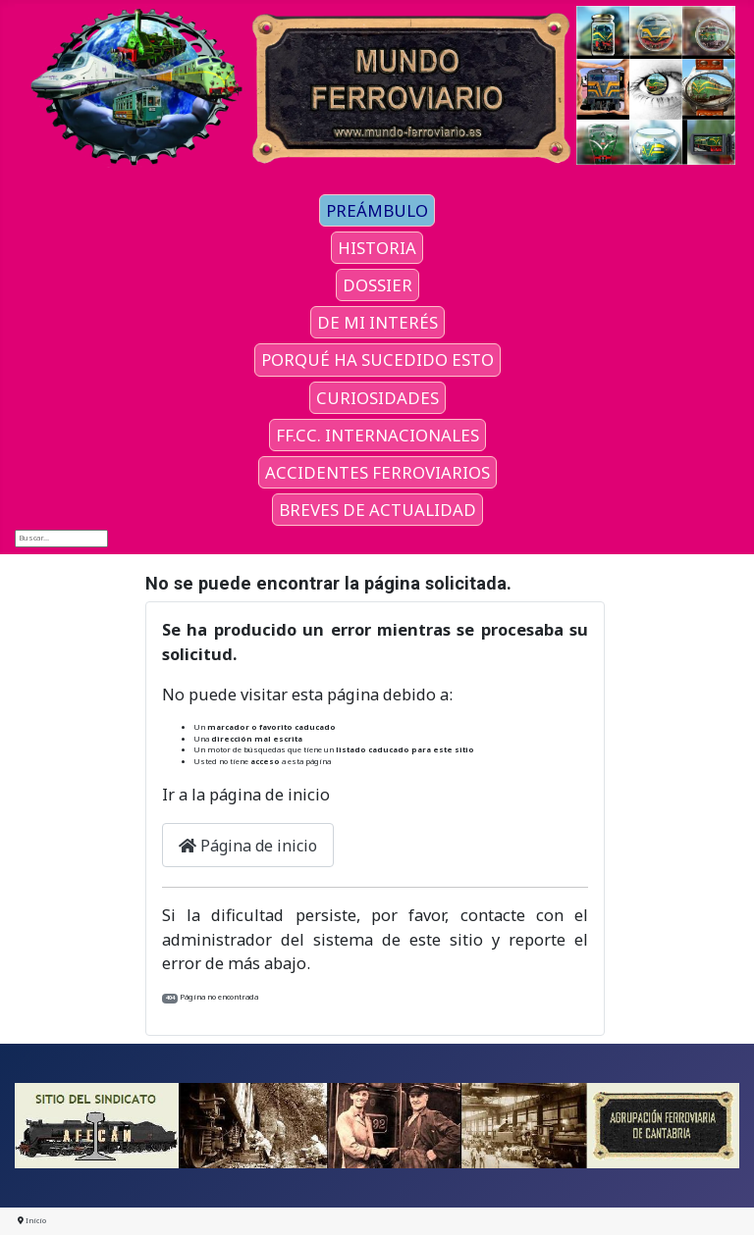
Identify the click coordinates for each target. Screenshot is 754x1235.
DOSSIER (377, 285)
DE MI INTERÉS (377, 322)
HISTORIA (377, 247)
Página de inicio (248, 845)
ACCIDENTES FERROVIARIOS (377, 472)
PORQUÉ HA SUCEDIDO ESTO (377, 359)
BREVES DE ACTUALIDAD (377, 509)
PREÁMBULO (377, 210)
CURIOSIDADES (377, 397)
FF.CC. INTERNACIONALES (377, 435)
